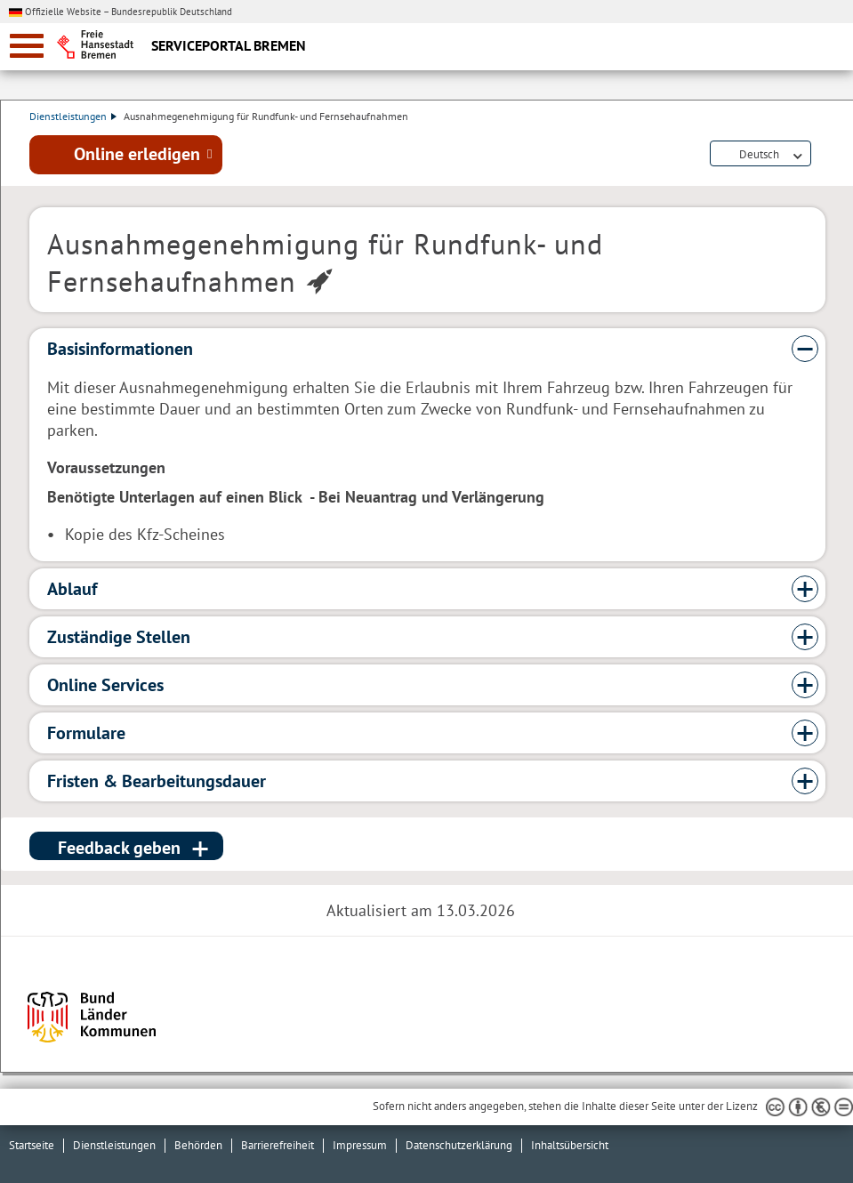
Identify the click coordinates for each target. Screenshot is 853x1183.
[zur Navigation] (26, 45)
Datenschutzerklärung (459, 1145)
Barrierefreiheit (277, 1145)
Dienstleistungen (73, 116)
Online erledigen (137, 153)
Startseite (31, 1145)
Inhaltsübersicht (569, 1145)
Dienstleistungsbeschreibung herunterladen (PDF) (821, 154)
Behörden (198, 1145)
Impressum (360, 1145)
